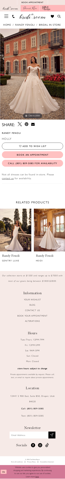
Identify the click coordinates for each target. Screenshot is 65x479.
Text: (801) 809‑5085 (32, 415)
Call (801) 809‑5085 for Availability (33, 163)
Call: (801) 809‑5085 (32, 408)
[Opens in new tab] (30, 8)
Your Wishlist (32, 299)
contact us (8, 178)
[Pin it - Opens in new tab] (26, 124)
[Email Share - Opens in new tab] (33, 124)
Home (7, 25)
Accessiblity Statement (47, 462)
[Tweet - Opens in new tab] (19, 124)
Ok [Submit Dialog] (3, 472)
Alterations (32, 321)
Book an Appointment (32, 154)
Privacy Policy (31, 462)
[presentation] (15, 230)
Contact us (32, 310)
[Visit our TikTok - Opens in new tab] (47, 445)
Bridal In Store (50, 25)
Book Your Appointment (32, 315)
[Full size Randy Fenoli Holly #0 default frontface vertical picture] (32, 74)
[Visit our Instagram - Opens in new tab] (40, 445)
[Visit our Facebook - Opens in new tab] (33, 445)
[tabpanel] (32, 74)
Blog (32, 305)
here (37, 476)
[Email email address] (33, 435)
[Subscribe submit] (52, 435)
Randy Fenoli (25, 25)
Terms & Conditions (17, 462)
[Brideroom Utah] (32, 16)
